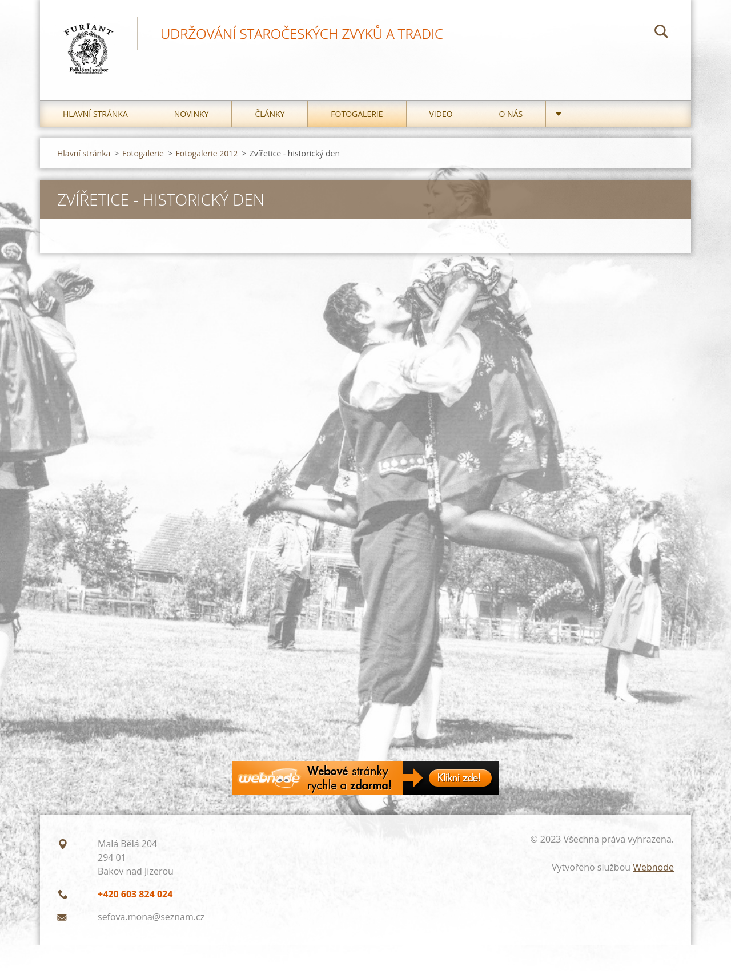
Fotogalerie (357, 113)
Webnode (653, 867)
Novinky (191, 113)
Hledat (661, 33)
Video (441, 113)
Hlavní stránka (95, 113)
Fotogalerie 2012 (207, 153)
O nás (511, 113)
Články (269, 113)
